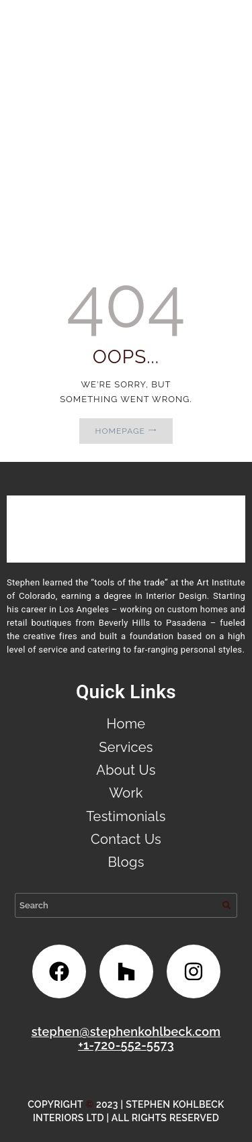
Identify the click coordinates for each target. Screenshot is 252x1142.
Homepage (120, 431)
